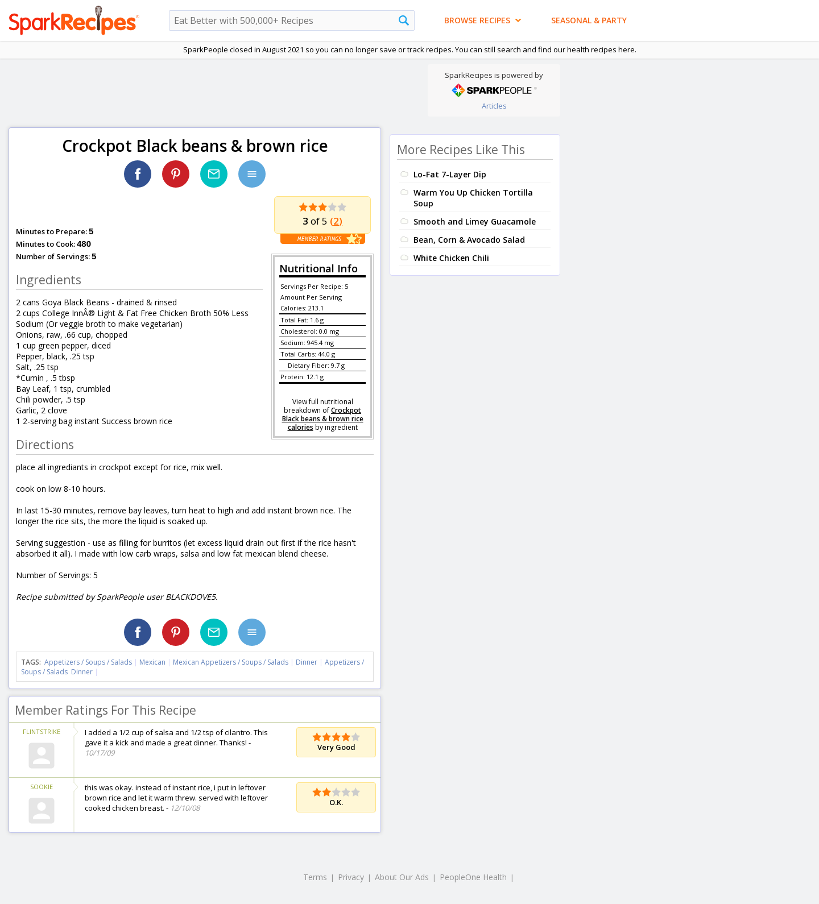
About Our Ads (402, 877)
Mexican (152, 662)
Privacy (351, 877)
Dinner (306, 662)
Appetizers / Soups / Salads (89, 662)
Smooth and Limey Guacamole (474, 221)
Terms (315, 877)
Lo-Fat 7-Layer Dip (449, 174)
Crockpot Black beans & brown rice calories (322, 418)
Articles (494, 106)
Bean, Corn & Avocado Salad (469, 239)
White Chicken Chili (451, 257)
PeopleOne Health (473, 877)
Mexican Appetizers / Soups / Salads (231, 662)
